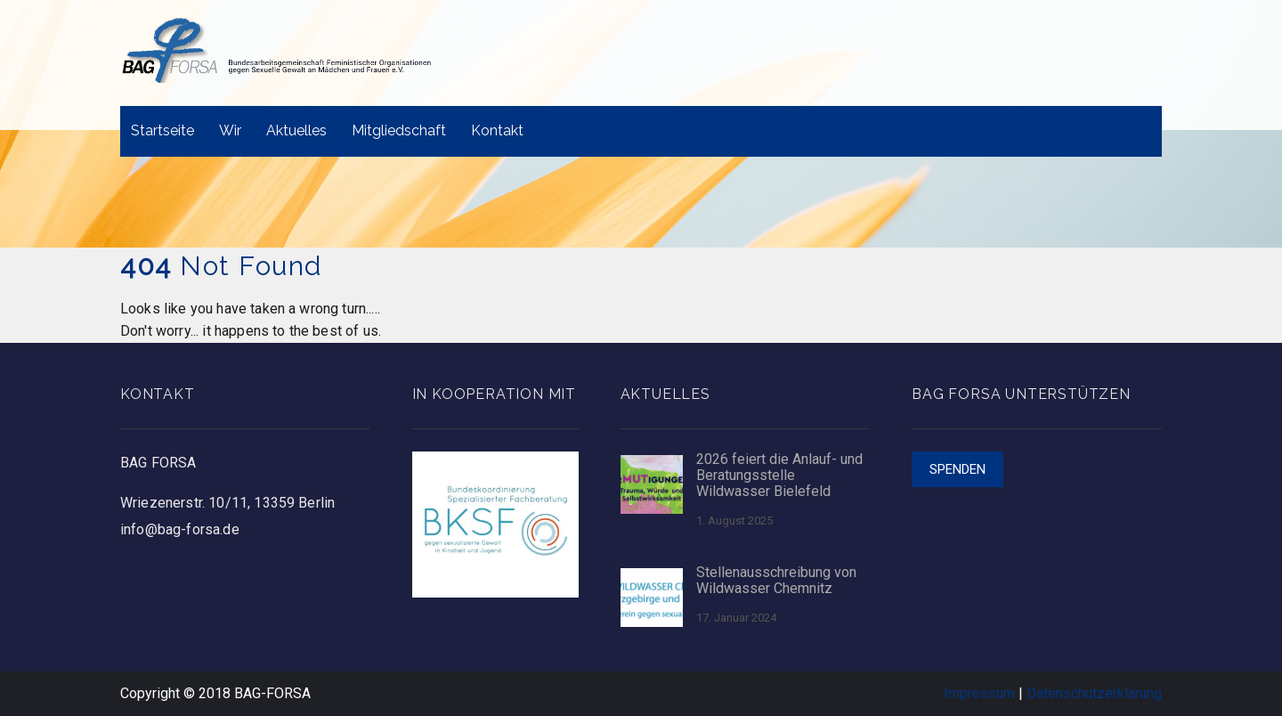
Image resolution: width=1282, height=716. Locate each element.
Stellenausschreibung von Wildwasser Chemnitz (776, 581)
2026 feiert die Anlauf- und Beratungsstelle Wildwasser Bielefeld (779, 476)
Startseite (162, 130)
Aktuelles (296, 130)
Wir (230, 130)
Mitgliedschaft (399, 130)
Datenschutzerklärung (1094, 693)
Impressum (979, 693)
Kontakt (497, 130)
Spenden (957, 469)
